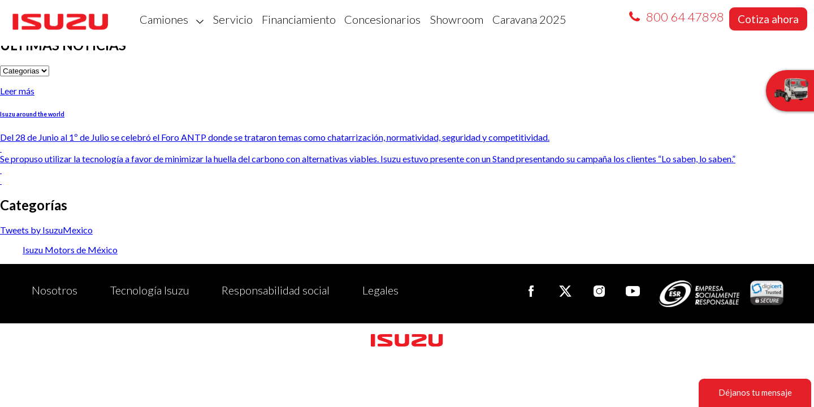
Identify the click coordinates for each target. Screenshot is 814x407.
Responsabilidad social (276, 289)
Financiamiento (299, 19)
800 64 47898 (685, 16)
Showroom (456, 19)
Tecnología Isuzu (149, 289)
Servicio (233, 19)
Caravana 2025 (529, 19)
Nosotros (54, 289)
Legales (380, 289)
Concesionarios (382, 19)
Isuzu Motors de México (70, 249)
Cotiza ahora (768, 18)
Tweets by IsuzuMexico (46, 229)
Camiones (172, 19)
